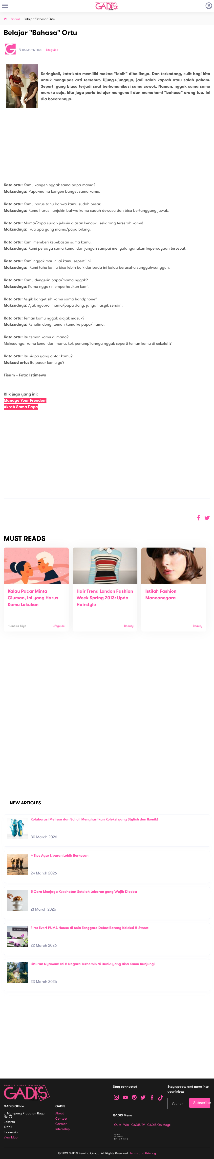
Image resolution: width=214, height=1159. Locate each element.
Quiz (117, 1125)
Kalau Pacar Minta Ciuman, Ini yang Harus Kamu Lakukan (33, 598)
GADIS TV (138, 1125)
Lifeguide (52, 50)
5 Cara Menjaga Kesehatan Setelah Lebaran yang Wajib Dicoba (84, 891)
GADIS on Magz (159, 1125)
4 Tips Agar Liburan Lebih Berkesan (59, 855)
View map (11, 1137)
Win (126, 1125)
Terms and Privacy (143, 1153)
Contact (61, 1118)
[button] (207, 518)
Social (15, 19)
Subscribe (201, 1103)
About (59, 1113)
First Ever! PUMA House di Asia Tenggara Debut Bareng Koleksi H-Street (90, 927)
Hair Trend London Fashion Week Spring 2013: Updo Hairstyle (105, 598)
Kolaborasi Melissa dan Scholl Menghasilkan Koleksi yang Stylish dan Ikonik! (94, 819)
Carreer (61, 1124)
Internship (62, 1129)
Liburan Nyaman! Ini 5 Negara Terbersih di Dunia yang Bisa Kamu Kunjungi (93, 964)
